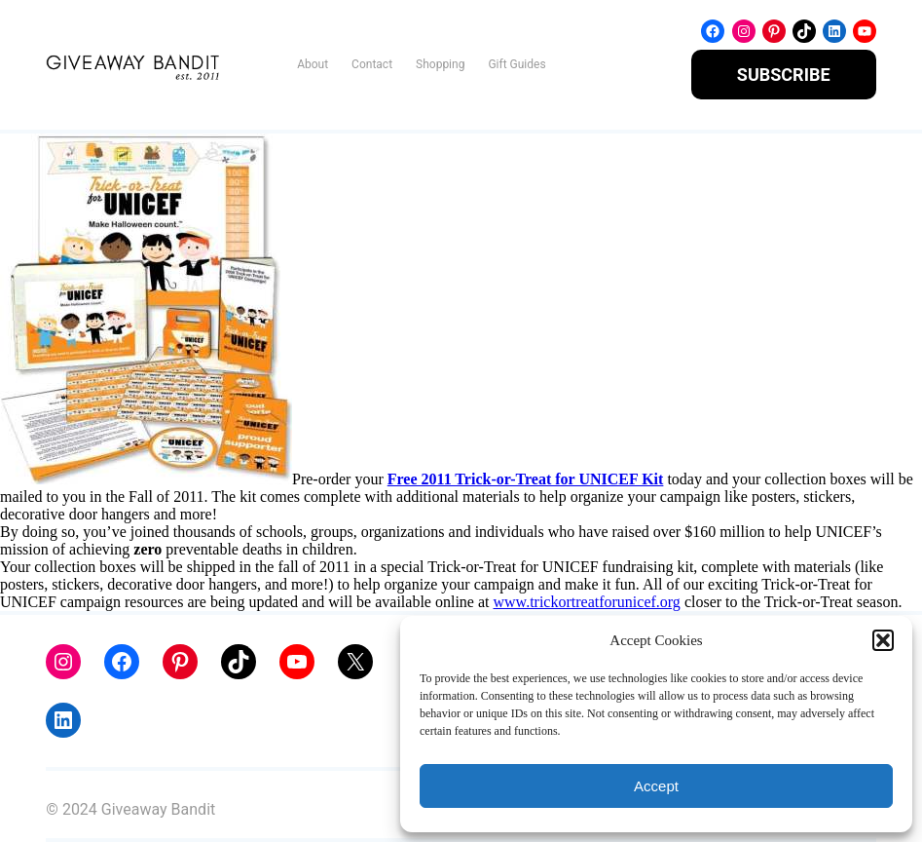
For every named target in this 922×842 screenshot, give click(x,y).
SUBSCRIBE (783, 74)
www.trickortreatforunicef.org (587, 601)
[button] (883, 640)
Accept (656, 786)
